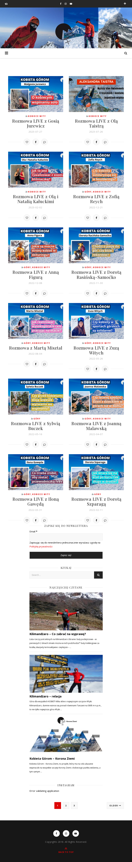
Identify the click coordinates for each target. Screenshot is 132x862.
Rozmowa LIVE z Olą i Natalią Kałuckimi (36, 198)
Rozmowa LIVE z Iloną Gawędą (35, 499)
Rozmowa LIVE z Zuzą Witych (96, 348)
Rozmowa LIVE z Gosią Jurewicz (36, 123)
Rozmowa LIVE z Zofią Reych (96, 198)
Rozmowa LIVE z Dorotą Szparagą (96, 499)
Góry (88, 191)
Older (115, 802)
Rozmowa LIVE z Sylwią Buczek (35, 424)
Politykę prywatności (40, 544)
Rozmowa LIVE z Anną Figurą (35, 273)
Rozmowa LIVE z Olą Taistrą (96, 123)
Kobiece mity (37, 116)
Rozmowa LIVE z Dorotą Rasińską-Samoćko (96, 273)
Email (33, 528)
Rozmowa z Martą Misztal (36, 346)
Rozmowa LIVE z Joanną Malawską (96, 424)
